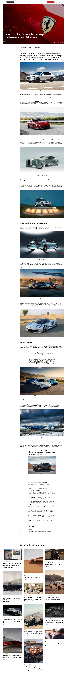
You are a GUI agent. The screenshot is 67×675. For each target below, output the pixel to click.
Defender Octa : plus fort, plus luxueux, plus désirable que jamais (33, 577)
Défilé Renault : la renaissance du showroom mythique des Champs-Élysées (33, 599)
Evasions (24, 2)
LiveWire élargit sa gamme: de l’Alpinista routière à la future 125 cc (33, 633)
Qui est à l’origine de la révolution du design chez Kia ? (54, 643)
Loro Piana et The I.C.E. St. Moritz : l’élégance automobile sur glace (12, 599)
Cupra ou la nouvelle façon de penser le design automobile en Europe (12, 657)
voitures (24, 97)
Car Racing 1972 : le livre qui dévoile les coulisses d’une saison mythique (12, 565)
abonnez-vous (51, 2)
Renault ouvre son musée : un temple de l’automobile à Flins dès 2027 (54, 622)
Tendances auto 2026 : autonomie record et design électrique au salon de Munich (33, 668)
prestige (46, 228)
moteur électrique (57, 263)
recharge (31, 143)
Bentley (61, 103)
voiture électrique (39, 95)
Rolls (52, 265)
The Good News (38, 2)
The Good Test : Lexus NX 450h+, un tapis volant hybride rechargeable (40, 531)
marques (49, 345)
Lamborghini (37, 101)
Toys (8, 30)
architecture (59, 346)
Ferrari (59, 99)
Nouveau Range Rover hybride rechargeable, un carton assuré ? (39, 530)
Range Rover (23, 144)
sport (44, 186)
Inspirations (31, 2)
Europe (40, 142)
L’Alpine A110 (42, 437)
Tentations (18, 2)
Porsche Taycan (47, 144)
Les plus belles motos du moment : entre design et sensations (52, 564)
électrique (45, 184)
